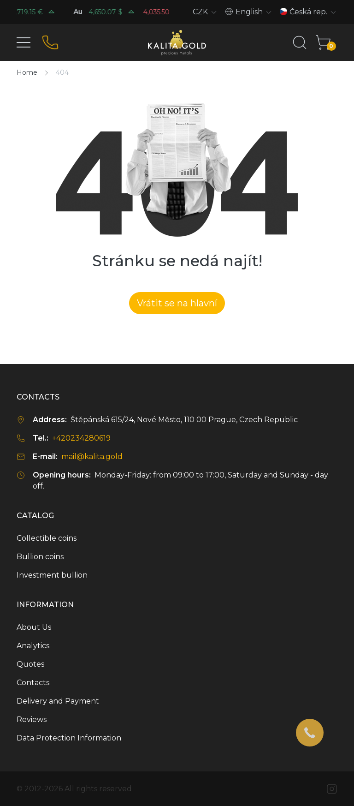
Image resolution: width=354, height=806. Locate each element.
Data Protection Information (69, 738)
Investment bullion (52, 575)
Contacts (33, 682)
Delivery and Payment (58, 701)
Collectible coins (47, 538)
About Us (34, 627)
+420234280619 (81, 438)
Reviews (32, 719)
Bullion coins (40, 556)
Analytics (33, 645)
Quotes (30, 664)
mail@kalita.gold (92, 456)
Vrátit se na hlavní (177, 303)
